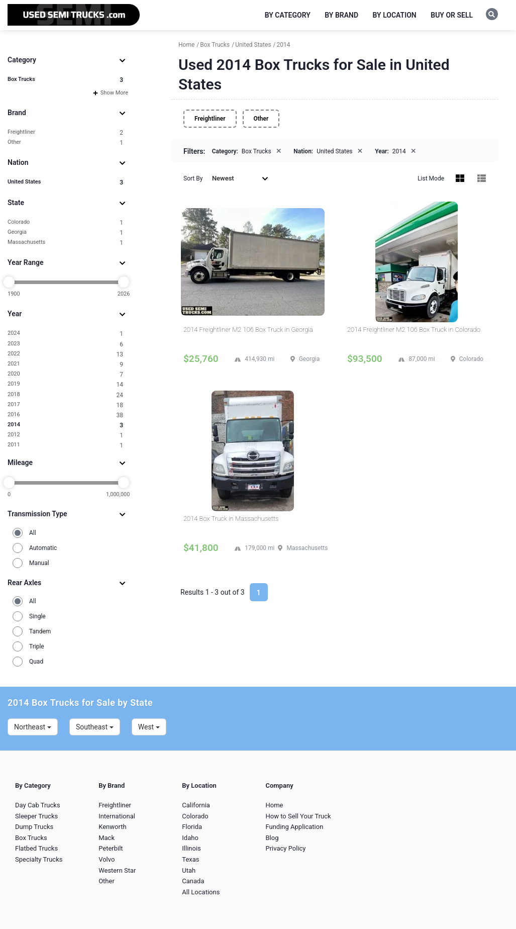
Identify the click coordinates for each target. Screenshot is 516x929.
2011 (65, 445)
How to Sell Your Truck (298, 816)
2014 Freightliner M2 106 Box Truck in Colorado (413, 329)
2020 (65, 374)
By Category (288, 15)
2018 (65, 395)
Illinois (191, 848)
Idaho (190, 838)
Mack (106, 838)
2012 (65, 435)
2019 (65, 384)
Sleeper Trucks (36, 816)
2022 (65, 354)
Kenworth (112, 826)
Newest (240, 178)
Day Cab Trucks (37, 805)
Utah (188, 870)
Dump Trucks (34, 826)
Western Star (117, 870)
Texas (190, 859)
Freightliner (65, 132)
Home (274, 805)
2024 (65, 333)
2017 (65, 405)
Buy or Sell (452, 15)
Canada (193, 881)
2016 (65, 415)
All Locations (201, 892)
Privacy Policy (285, 848)
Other (65, 142)
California (196, 805)
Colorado (65, 222)
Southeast (95, 727)
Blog (271, 838)
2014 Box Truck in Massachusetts (230, 518)
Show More (110, 92)
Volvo (106, 859)
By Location (395, 15)
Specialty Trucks (38, 859)
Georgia (65, 232)
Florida (192, 826)
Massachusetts (65, 242)
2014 (65, 425)
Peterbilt (110, 848)
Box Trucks (65, 79)
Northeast (32, 727)
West (149, 727)
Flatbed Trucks (36, 848)
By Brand (341, 15)
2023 (65, 344)
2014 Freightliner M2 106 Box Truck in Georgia (248, 329)
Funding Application (294, 826)
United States (65, 182)
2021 (65, 364)
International (116, 816)
